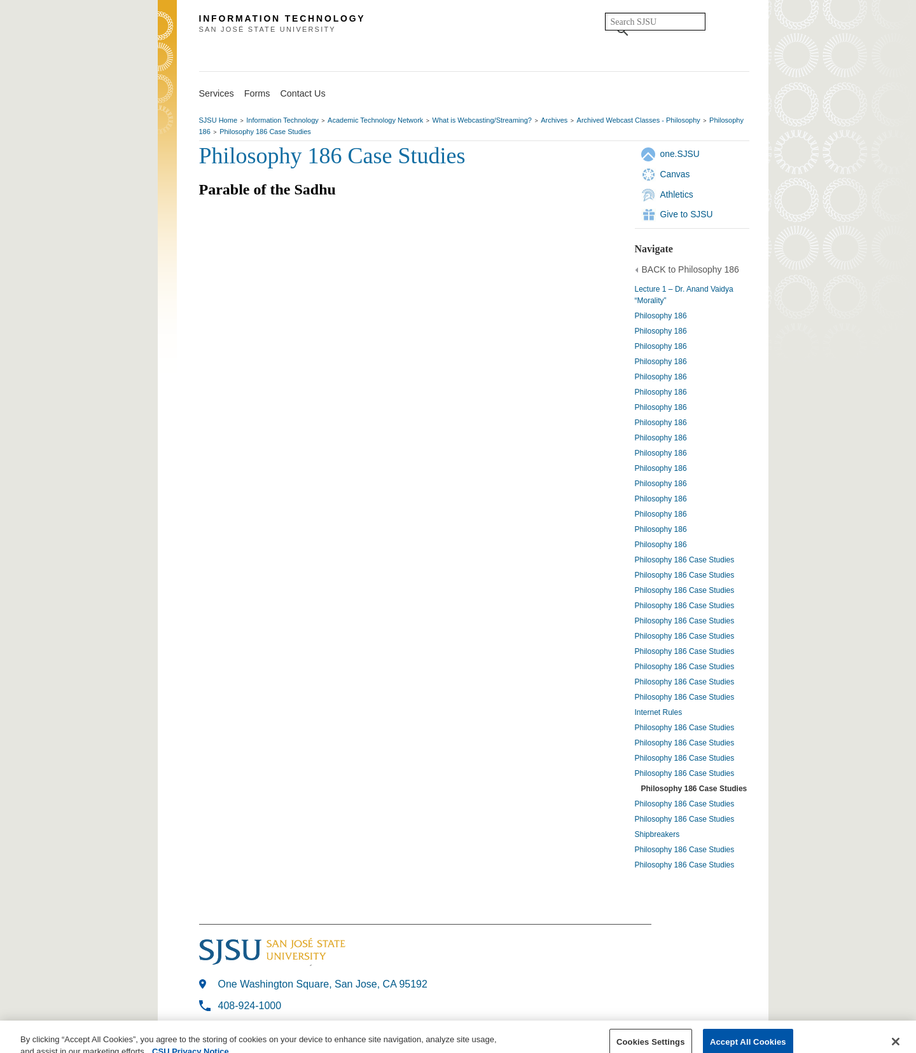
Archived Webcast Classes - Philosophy (638, 120)
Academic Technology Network (375, 120)
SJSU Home (218, 120)
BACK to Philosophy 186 (690, 269)
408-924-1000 (250, 1005)
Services (216, 93)
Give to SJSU (686, 214)
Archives (554, 120)
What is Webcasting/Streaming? (482, 120)
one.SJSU (680, 154)
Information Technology (282, 120)
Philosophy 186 (661, 315)
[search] (655, 22)
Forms (257, 93)
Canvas (675, 174)
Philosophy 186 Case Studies (265, 131)
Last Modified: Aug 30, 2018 (262, 1026)
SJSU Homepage (167, 43)
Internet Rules (659, 712)
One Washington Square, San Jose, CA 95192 (322, 984)
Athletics (676, 194)
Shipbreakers (657, 834)
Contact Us (302, 93)
